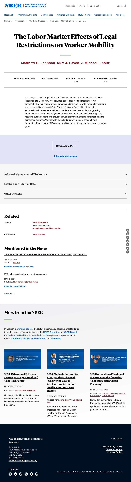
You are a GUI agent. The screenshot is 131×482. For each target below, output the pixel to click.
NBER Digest (70, 332)
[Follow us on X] (10, 474)
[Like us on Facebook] (31, 474)
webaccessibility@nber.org (23, 460)
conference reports (20, 338)
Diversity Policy (114, 449)
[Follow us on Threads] (26, 474)
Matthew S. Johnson (38, 63)
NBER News (84, 15)
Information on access (65, 156)
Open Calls (95, 6)
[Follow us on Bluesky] (20, 474)
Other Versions (13, 193)
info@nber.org (16, 458)
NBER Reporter (51, 332)
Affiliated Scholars (65, 15)
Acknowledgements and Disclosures (25, 174)
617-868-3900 (16, 455)
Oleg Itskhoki (111, 393)
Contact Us (14, 447)
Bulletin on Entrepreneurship (49, 335)
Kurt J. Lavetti (69, 63)
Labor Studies (38, 234)
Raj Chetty (66, 400)
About (118, 15)
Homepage (116, 439)
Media (82, 6)
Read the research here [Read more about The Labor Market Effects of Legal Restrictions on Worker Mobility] (14, 267)
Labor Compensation (41, 225)
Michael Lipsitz (97, 63)
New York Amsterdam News (25, 282)
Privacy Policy (115, 452)
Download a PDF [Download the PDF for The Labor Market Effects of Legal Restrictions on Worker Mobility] (65, 146)
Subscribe (70, 6)
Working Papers (37, 21)
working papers (25, 329)
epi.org (16, 262)
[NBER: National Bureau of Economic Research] (27, 7)
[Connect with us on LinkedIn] (15, 474)
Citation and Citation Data (20, 184)
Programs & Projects (27, 15)
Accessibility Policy (111, 447)
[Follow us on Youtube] (36, 474)
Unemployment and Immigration (46, 228)
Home (7, 21)
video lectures (38, 338)
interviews (56, 338)
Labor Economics (40, 222)
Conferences (47, 15)
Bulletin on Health (17, 335)
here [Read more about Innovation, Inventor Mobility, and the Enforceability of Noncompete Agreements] (32, 267)
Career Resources (103, 15)
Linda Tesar (108, 395)
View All (8, 294)
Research (8, 15)
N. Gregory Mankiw (26, 391)
